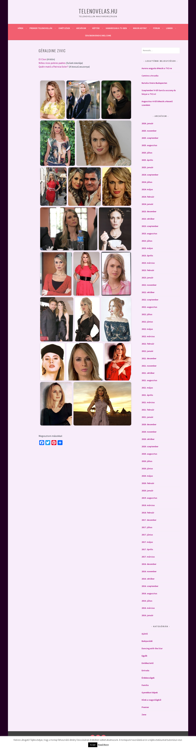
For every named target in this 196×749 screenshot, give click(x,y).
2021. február (148, 409)
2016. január (147, 615)
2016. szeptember (150, 586)
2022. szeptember (150, 299)
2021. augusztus (149, 380)
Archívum (81, 28)
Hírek (20, 28)
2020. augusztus (149, 453)
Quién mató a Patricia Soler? (53, 66)
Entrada (145, 670)
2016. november (149, 571)
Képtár (95, 28)
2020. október (148, 439)
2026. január (147, 123)
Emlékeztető (148, 663)
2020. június (147, 468)
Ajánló (145, 633)
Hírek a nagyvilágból (151, 699)
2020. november (149, 431)
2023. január (147, 277)
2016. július (147, 600)
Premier (145, 707)
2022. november (149, 285)
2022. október (148, 292)
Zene (144, 714)
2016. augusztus (149, 593)
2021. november (149, 365)
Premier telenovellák (40, 28)
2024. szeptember (150, 174)
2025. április (147, 160)
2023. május (147, 248)
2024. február (148, 196)
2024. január (147, 204)
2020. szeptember (150, 446)
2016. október (148, 578)
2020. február (148, 483)
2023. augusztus (149, 233)
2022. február (148, 343)
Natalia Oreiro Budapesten (154, 83)
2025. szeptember (150, 138)
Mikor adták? (140, 28)
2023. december (149, 211)
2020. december (149, 424)
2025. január (147, 167)
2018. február (148, 512)
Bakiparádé (147, 641)
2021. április (147, 395)
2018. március (148, 505)
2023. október (148, 218)
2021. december (149, 358)
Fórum (156, 28)
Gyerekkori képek (150, 692)
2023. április (147, 255)
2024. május (147, 189)
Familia (145, 685)
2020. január (147, 490)
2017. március (148, 556)
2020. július (147, 461)
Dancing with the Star (152, 648)
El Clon (42, 59)
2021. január (147, 417)
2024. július (147, 182)
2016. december (149, 564)
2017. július (147, 527)
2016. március (148, 608)
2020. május (147, 475)
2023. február (148, 270)
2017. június (147, 534)
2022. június (147, 321)
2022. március (148, 336)
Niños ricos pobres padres (52, 62)
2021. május (147, 387)
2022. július (147, 314)
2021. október (148, 373)
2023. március (148, 263)
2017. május (147, 542)
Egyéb (144, 655)
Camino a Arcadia (150, 75)
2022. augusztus (149, 307)
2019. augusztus (149, 498)
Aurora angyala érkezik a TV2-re (157, 68)
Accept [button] (92, 744)
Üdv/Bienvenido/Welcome (98, 35)
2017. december (149, 520)
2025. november (149, 130)
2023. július (147, 240)
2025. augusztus (149, 145)
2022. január (147, 351)
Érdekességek (148, 677)
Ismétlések (64, 28)
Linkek (169, 28)
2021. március (148, 402)
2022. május (147, 329)
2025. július (147, 152)
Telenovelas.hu (98, 11)
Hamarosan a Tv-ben (116, 28)
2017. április (147, 549)
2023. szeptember (150, 226)
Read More (103, 744)
